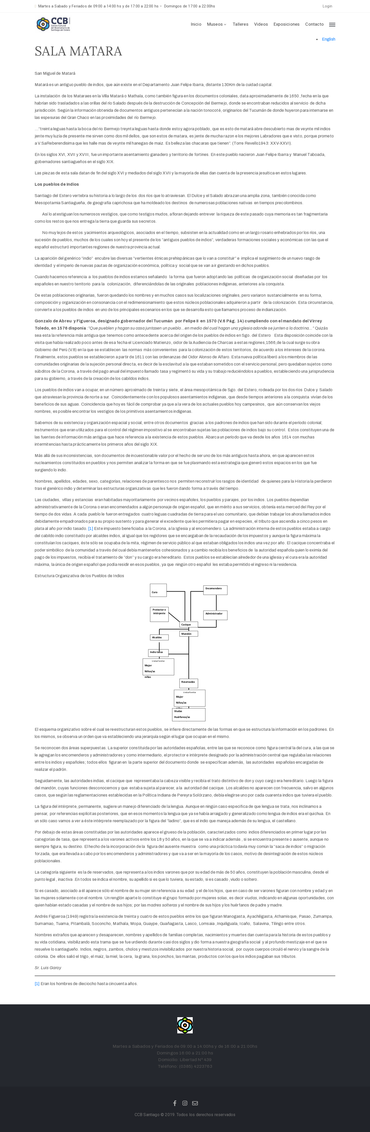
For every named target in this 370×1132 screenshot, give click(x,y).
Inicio (196, 24)
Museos (217, 24)
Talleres (240, 24)
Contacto (314, 24)
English (328, 39)
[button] (327, 6)
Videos (261, 24)
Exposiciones (287, 24)
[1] (90, 528)
